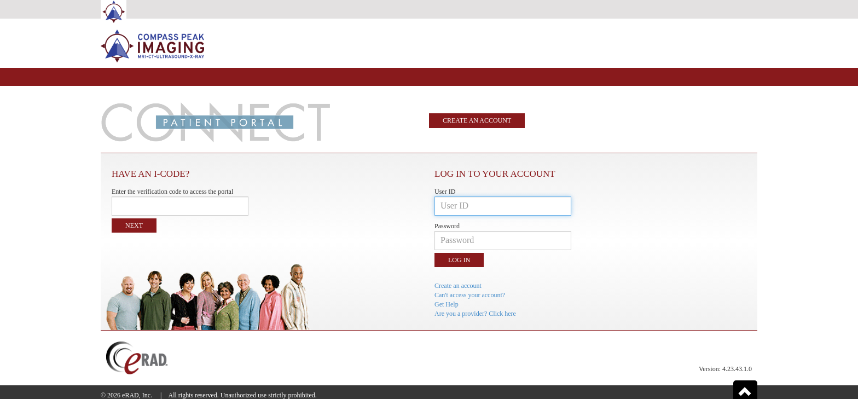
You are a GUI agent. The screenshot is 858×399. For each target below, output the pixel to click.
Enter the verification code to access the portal (172, 191)
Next (134, 225)
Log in (459, 260)
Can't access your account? (469, 295)
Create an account (477, 120)
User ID (444, 191)
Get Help (446, 304)
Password (447, 226)
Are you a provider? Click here (475, 313)
